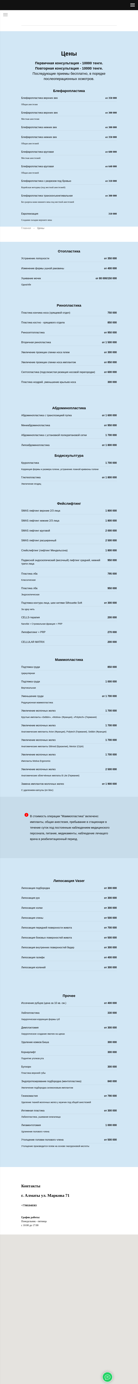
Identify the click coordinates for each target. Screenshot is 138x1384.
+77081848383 (29, 1205)
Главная (26, 228)
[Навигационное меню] (132, 5)
